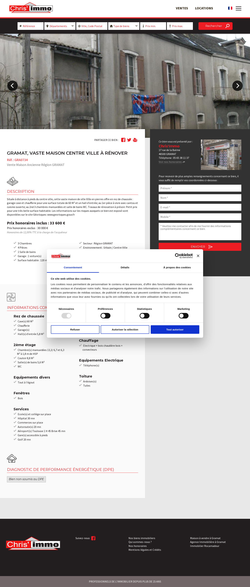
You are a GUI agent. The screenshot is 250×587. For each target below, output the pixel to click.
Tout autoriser (175, 329)
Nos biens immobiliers (141, 538)
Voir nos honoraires (170, 161)
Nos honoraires (137, 546)
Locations (204, 8)
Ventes (182, 8)
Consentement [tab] (73, 267)
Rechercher (213, 26)
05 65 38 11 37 (181, 158)
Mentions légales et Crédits (144, 549)
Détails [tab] (125, 267)
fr (230, 8)
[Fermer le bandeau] (198, 256)
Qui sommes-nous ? (140, 542)
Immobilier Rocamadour (204, 546)
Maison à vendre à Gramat (205, 538)
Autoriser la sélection (125, 329)
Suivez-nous (85, 538)
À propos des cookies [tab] (177, 267)
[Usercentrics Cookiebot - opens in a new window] (177, 255)
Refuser (75, 329)
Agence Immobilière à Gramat (208, 542)
